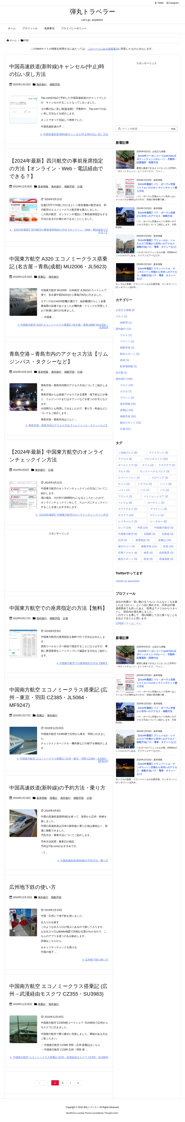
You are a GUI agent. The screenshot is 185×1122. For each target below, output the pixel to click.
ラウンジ (127, 341)
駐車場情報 (128, 366)
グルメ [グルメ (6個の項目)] (124, 471)
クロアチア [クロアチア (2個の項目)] (166, 465)
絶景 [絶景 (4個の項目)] (148, 552)
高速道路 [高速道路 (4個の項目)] (166, 558)
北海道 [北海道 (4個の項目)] (167, 533)
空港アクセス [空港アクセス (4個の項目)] (127, 552)
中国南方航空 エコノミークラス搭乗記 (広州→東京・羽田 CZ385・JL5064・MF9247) (58, 697)
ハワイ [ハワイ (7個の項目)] (124, 490)
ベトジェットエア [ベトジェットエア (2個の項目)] (156, 496)
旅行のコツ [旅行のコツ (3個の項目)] (126, 546)
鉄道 (124, 360)
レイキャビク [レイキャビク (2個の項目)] (127, 521)
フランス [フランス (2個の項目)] (125, 496)
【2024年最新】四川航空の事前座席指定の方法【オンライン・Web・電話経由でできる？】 (56, 168)
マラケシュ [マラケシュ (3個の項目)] (158, 508)
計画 (80, 186)
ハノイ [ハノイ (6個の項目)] (166, 483)
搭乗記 (42, 276)
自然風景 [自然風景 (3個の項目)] (166, 552)
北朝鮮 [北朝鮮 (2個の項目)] (149, 533)
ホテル (126, 391)
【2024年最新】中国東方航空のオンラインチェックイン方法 (72, 514)
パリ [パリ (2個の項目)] (164, 490)
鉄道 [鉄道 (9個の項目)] (148, 558)
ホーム (13, 40)
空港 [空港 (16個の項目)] (168, 546)
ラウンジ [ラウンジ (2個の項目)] (157, 515)
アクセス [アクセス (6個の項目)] (125, 458)
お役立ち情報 (125, 310)
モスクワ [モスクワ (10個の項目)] (126, 515)
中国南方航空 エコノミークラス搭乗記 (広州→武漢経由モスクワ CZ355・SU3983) (59, 1057)
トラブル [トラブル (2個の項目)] (145, 483)
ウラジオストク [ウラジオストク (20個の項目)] (156, 458)
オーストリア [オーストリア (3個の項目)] (127, 465)
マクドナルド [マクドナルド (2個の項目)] (127, 508)
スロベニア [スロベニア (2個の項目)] (159, 477)
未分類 (121, 372)
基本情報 (43, 186)
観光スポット (129, 353)
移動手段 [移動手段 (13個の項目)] (149, 546)
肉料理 (126, 322)
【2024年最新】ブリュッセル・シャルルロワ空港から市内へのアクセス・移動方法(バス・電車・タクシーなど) (157, 243)
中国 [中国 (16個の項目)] (142, 527)
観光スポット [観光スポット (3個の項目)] (127, 558)
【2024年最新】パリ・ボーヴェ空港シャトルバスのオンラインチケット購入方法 (157, 187)
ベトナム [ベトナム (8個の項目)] (125, 502)
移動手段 (55, 84)
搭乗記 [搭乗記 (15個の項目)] (164, 540)
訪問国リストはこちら (128, 623)
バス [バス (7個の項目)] (144, 490)
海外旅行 (41, 84)
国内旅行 (123, 328)
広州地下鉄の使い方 (32, 887)
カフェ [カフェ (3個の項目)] (148, 465)
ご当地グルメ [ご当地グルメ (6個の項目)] (127, 452)
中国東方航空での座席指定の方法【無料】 (58, 608)
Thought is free (111, 1113)
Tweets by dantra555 (128, 581)
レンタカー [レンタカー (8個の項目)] (158, 521)
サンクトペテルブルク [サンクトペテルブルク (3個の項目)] (154, 471)
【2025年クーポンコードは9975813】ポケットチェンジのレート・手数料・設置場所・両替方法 (157, 159)
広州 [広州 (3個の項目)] (122, 540)
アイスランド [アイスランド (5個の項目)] (158, 452)
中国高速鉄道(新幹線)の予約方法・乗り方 (57, 788)
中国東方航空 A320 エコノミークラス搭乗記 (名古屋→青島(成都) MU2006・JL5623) (63, 326)
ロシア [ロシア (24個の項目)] (124, 527)
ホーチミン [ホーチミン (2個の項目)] (156, 502)
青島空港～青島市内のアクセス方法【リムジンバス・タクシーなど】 (67, 425)
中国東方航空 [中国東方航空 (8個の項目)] (127, 533)
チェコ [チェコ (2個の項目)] (124, 483)
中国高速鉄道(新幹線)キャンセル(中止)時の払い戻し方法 (74, 134)
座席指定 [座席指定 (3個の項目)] (142, 540)
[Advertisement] (59, 562)
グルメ (121, 316)
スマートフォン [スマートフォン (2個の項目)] (129, 477)
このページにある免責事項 (102, 48)
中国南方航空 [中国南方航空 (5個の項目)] (163, 527)
